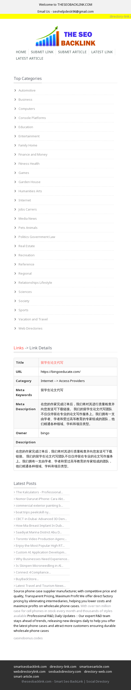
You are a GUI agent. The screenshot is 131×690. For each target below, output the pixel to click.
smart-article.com (26, 676)
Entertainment (29, 136)
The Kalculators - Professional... (38, 492)
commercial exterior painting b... (38, 505)
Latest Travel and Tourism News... (40, 585)
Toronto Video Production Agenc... (40, 539)
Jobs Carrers (28, 209)
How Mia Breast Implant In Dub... (39, 525)
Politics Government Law (37, 237)
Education (26, 127)
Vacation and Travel (33, 319)
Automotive (27, 90)
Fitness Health (29, 163)
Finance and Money (33, 154)
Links (19, 348)
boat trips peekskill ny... (32, 512)
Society (24, 301)
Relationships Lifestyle (35, 282)
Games (24, 172)
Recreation (27, 255)
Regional (25, 273)
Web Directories (31, 328)
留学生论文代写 (52, 362)
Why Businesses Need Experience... (41, 559)
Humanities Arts (30, 191)
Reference (26, 264)
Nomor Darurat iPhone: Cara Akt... (39, 499)
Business (25, 99)
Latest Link (102, 51)
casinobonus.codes (28, 638)
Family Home (28, 145)
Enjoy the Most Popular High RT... (39, 545)
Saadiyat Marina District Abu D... (38, 532)
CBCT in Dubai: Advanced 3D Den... (40, 519)
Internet (25, 200)
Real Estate (27, 246)
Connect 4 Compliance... (32, 572)
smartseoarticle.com (94, 666)
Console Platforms (32, 118)
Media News (28, 218)
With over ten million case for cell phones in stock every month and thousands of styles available (63, 611)
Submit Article (72, 51)
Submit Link (42, 51)
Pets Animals (28, 227)
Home (21, 51)
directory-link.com (63, 666)
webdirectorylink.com (29, 671)
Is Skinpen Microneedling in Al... (38, 565)
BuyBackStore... (26, 579)
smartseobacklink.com (30, 666)
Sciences (25, 291)
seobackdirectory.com (64, 671)
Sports (23, 310)
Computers (27, 108)
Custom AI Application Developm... (40, 552)
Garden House (30, 182)
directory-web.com (98, 671)
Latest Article (29, 58)
